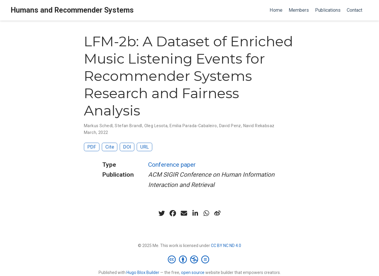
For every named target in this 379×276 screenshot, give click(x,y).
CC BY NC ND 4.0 (226, 245)
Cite (109, 147)
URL (144, 147)
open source (192, 272)
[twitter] (161, 213)
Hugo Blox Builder (142, 272)
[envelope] (184, 213)
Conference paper (172, 164)
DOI (127, 147)
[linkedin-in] (195, 213)
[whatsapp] (206, 213)
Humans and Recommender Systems (72, 10)
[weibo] (217, 213)
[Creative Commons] (190, 259)
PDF (91, 147)
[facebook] (172, 213)
